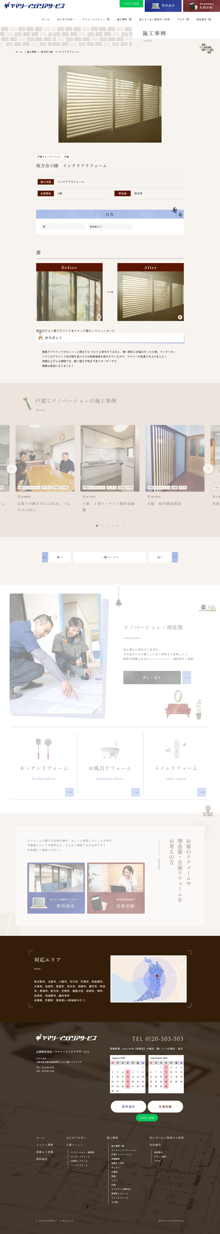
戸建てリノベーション (121, 1154)
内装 (113, 1184)
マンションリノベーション (124, 1150)
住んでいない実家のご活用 (166, 1137)
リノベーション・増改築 (82, 1152)
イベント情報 (44, 1144)
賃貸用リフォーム (119, 1193)
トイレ (114, 1180)
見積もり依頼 (44, 1151)
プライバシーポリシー (47, 1220)
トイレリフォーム (79, 1165)
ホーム (40, 1137)
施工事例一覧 (117, 1146)
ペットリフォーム (119, 1197)
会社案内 (158, 1152)
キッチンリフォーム (80, 1156)
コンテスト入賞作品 (120, 1189)
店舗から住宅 (117, 1163)
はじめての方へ (76, 1137)
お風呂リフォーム (79, 1160)
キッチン (115, 1167)
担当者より (96, 226)
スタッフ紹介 (160, 1156)
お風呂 (114, 1171)
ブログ (157, 1160)
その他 (114, 1202)
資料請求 (42, 1159)
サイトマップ (67, 1220)
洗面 (113, 1176)
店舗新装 (115, 1158)
